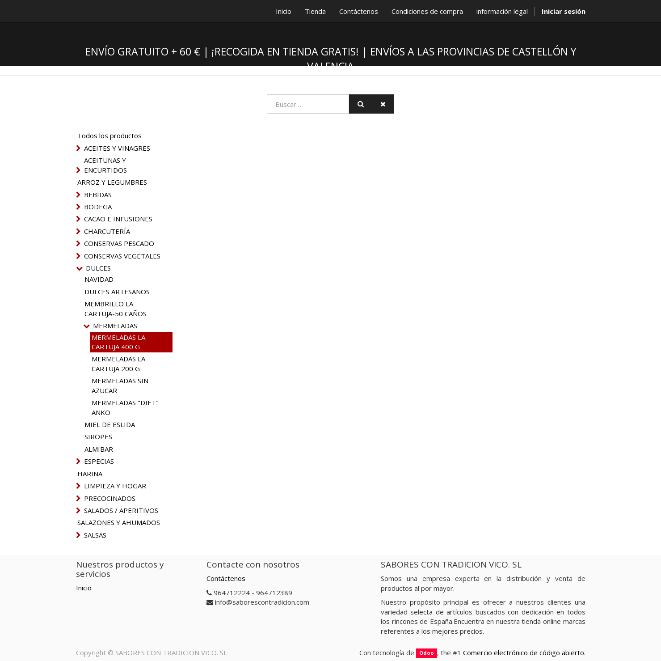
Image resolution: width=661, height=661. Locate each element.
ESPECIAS (99, 461)
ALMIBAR (98, 449)
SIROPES (98, 436)
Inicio (84, 587)
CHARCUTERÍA (107, 231)
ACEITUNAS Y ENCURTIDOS (105, 165)
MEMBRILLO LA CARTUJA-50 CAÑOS (115, 308)
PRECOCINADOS (109, 498)
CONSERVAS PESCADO (119, 243)
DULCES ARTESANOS (117, 291)
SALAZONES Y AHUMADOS (118, 522)
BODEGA (98, 206)
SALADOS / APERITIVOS (121, 510)
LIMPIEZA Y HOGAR (115, 485)
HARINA (89, 473)
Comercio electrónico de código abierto (523, 652)
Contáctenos (225, 578)
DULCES (98, 267)
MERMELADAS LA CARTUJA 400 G (118, 342)
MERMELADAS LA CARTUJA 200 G (118, 363)
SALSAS (95, 534)
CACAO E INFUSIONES (118, 218)
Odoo (426, 653)
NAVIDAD (99, 279)
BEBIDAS (98, 194)
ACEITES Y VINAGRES (117, 148)
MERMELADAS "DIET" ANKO (125, 407)
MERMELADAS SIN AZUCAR (120, 385)
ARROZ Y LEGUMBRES (112, 182)
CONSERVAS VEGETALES (122, 255)
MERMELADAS (115, 325)
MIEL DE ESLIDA (109, 424)
